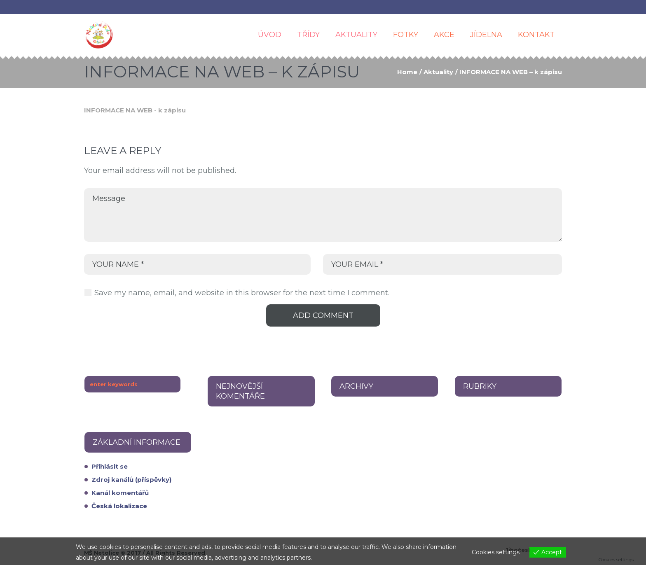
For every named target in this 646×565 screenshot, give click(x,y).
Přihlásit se (109, 466)
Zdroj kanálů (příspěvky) (131, 479)
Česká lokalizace (119, 506)
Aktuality (438, 72)
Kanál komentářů (120, 493)
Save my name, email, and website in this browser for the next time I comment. (241, 292)
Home (407, 72)
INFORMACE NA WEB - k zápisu (135, 110)
